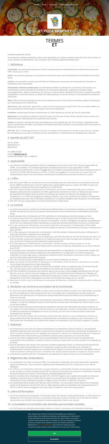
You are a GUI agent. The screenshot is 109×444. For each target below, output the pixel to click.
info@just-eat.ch (20, 154)
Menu (36, 4)
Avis (44, 4)
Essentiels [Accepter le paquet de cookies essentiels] (54, 439)
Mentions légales (68, 4)
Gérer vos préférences (44, 425)
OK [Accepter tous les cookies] (54, 433)
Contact (53, 4)
